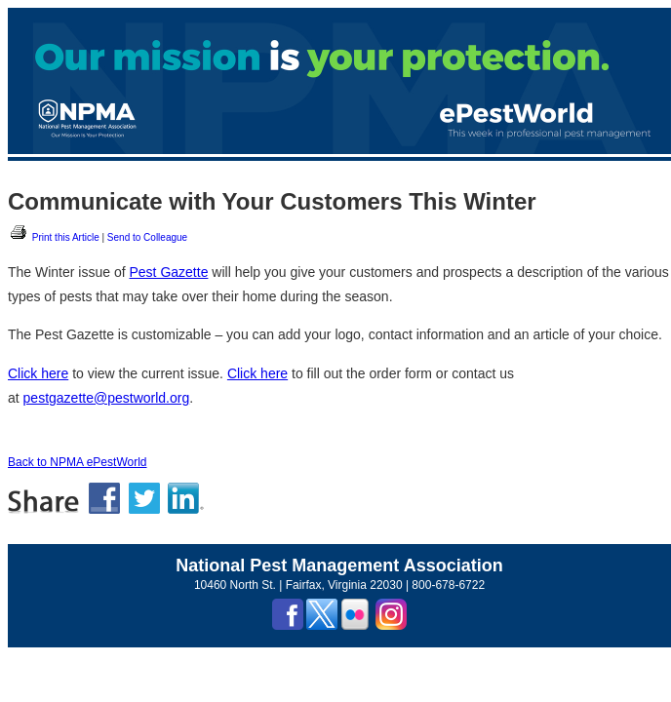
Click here (38, 373)
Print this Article (53, 237)
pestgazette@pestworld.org (106, 398)
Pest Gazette (169, 272)
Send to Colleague (147, 237)
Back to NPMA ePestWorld (77, 462)
